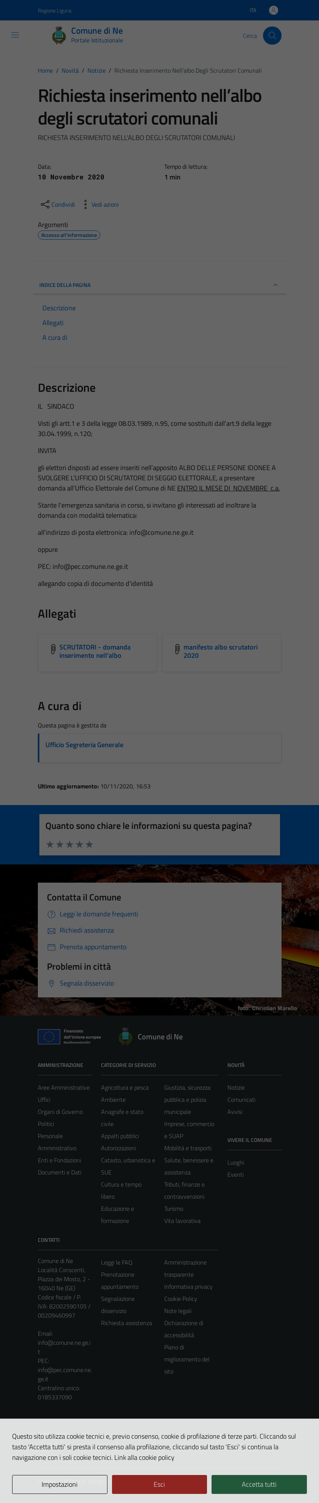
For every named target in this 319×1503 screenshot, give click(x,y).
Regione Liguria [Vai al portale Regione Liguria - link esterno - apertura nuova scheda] (55, 10)
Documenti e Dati (59, 1172)
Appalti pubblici (120, 1135)
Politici (46, 1123)
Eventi (235, 1174)
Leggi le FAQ (116, 1262)
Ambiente (113, 1099)
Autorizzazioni (118, 1148)
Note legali (177, 1310)
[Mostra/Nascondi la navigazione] (15, 34)
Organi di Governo (60, 1111)
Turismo (173, 1208)
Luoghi (235, 1162)
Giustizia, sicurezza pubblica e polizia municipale (187, 1099)
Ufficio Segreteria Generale (84, 745)
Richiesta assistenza (126, 1322)
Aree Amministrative (64, 1087)
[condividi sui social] (57, 204)
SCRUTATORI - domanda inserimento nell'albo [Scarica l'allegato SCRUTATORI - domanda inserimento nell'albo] (95, 651)
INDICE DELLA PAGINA (159, 285)
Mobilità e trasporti (188, 1148)
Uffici (44, 1099)
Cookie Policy (180, 1298)
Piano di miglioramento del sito (187, 1359)
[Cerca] (272, 35)
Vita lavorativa (182, 1220)
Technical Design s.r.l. (89, 1481)
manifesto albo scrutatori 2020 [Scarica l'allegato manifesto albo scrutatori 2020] (221, 651)
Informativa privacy (188, 1286)
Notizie (236, 1087)
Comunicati (241, 1099)
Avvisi (234, 1111)
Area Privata (53, 1433)
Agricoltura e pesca (125, 1087)
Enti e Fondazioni (59, 1160)
